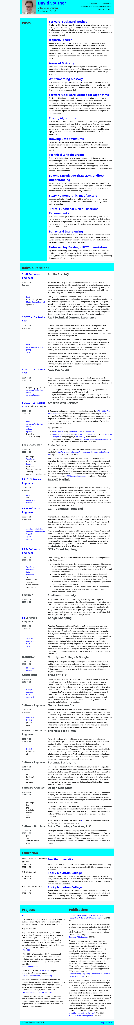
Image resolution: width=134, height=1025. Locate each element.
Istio (28, 572)
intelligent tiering (91, 434)
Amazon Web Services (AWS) (34, 348)
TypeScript (30, 352)
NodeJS (29, 689)
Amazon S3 (79, 434)
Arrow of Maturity (61, 63)
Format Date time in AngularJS (81, 1015)
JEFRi (83, 820)
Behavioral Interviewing (66, 231)
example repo (53, 413)
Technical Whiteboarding (66, 155)
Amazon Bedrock (33, 395)
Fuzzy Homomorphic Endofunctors (73, 195)
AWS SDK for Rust (103, 411)
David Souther (52, 3)
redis (28, 694)
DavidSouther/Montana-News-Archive (37, 992)
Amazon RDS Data (75, 432)
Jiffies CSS (26, 950)
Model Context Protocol (35, 302)
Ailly (23, 915)
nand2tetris (44, 970)
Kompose (30, 575)
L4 (23, 617)
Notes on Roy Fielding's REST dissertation (78, 247)
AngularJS (30, 641)
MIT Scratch (30, 668)
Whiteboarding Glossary (66, 79)
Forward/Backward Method (68, 21)
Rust (28, 297)
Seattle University (60, 859)
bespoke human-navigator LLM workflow (95, 439)
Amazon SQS (81, 437)
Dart (28, 644)
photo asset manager (61, 434)
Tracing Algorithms (62, 118)
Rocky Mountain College (65, 873)
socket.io (29, 692)
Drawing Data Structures (66, 139)
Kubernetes (30, 500)
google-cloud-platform (35, 529)
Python (29, 431)
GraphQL (29, 534)
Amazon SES (89, 432)
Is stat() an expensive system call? (82, 1013)
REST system (58, 432)
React (28, 464)
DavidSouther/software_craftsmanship (37, 975)
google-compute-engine (35, 531)
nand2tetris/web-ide (30, 966)
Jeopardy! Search (60, 40)
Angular (29, 539)
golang (29, 429)
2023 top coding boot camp (78, 476)
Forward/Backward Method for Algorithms (79, 95)
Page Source (106, 1022)
